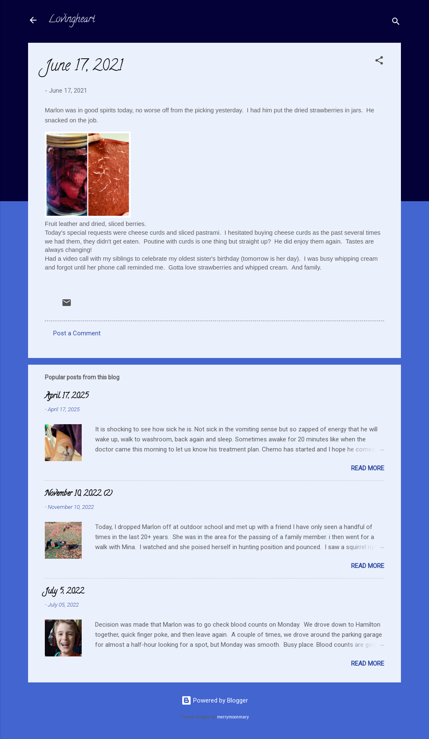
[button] (379, 61)
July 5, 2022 (64, 592)
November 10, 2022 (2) (78, 494)
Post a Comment (77, 333)
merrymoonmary (233, 717)
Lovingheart (71, 20)
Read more (367, 468)
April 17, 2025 (66, 396)
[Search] (396, 23)
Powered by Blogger (214, 700)
